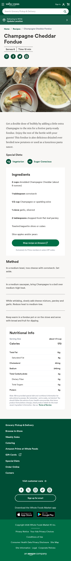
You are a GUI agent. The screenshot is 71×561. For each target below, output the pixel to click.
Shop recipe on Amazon (35, 242)
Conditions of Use (34, 536)
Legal (34, 547)
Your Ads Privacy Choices (42, 531)
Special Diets (12, 460)
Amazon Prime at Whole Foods (21, 448)
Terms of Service (45, 405)
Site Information (23, 547)
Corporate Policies (46, 547)
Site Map (54, 542)
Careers (9, 472)
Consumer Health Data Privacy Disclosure (30, 542)
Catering (10, 442)
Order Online (12, 466)
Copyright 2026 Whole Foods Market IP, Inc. (35, 524)
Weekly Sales (12, 437)
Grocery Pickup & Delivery (19, 425)
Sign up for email (35, 498)
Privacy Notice (22, 531)
